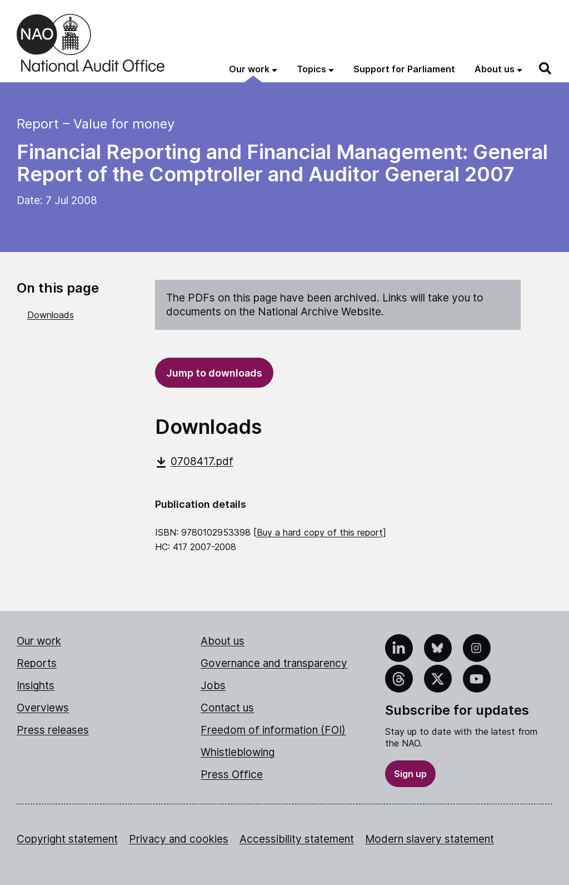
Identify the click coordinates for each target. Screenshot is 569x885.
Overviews (43, 707)
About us (222, 641)
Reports (37, 663)
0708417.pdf (194, 461)
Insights (35, 685)
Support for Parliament (404, 69)
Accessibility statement (296, 839)
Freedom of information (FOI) (273, 730)
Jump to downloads (214, 373)
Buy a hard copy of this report (320, 532)
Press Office (232, 774)
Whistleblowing (237, 752)
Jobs (213, 685)
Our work (39, 641)
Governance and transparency (274, 663)
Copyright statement (67, 839)
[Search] (545, 68)
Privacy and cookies (178, 839)
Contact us (227, 707)
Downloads (50, 314)
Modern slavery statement (429, 839)
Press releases (53, 730)
